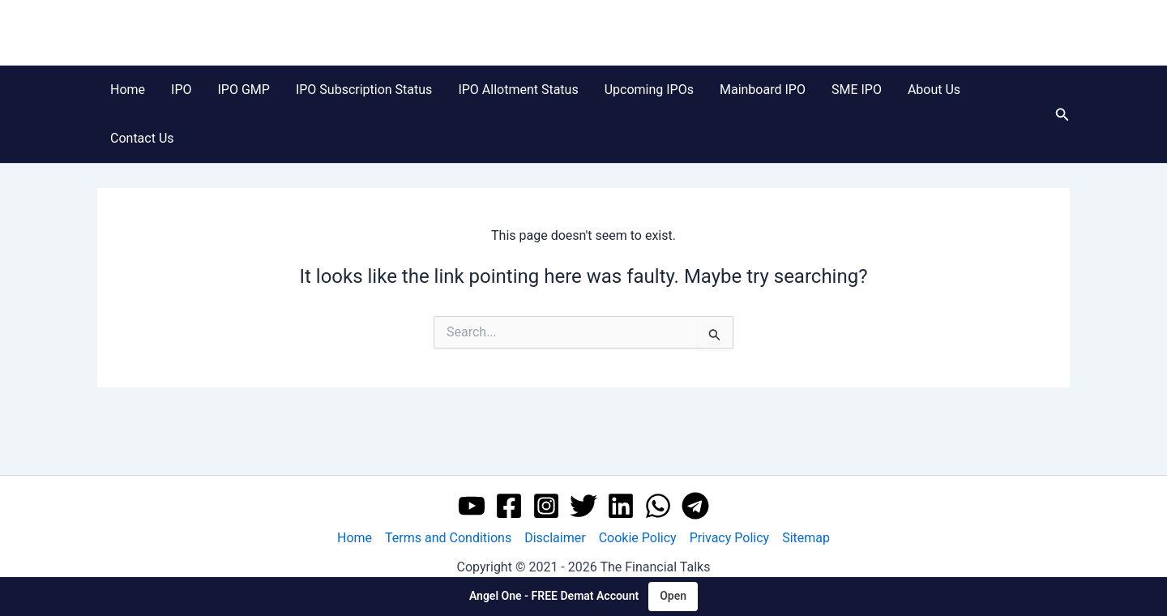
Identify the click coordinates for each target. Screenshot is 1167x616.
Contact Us (142, 138)
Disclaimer (554, 537)
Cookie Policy (638, 537)
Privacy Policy (730, 537)
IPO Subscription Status (364, 89)
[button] (1062, 115)
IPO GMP (244, 89)
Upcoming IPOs (649, 89)
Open (673, 595)
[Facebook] (509, 506)
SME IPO (856, 89)
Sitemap (806, 537)
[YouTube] (471, 506)
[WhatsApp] (658, 506)
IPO (181, 89)
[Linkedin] (621, 506)
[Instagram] (546, 506)
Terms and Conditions (448, 537)
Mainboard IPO (763, 89)
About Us (934, 89)
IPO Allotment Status (518, 89)
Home (127, 89)
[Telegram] (695, 506)
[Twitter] (583, 506)
